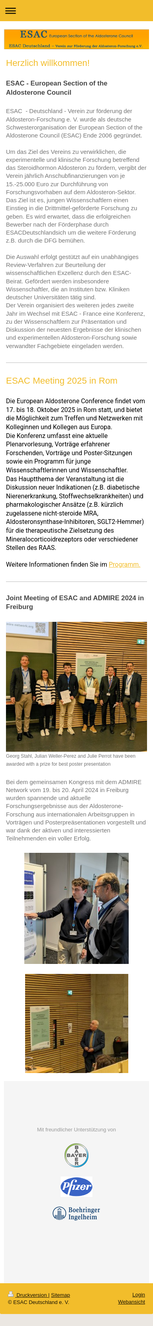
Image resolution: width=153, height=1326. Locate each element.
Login (138, 1295)
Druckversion (28, 1295)
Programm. (125, 564)
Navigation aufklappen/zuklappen (76, 10)
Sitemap (60, 1295)
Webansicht (131, 1302)
